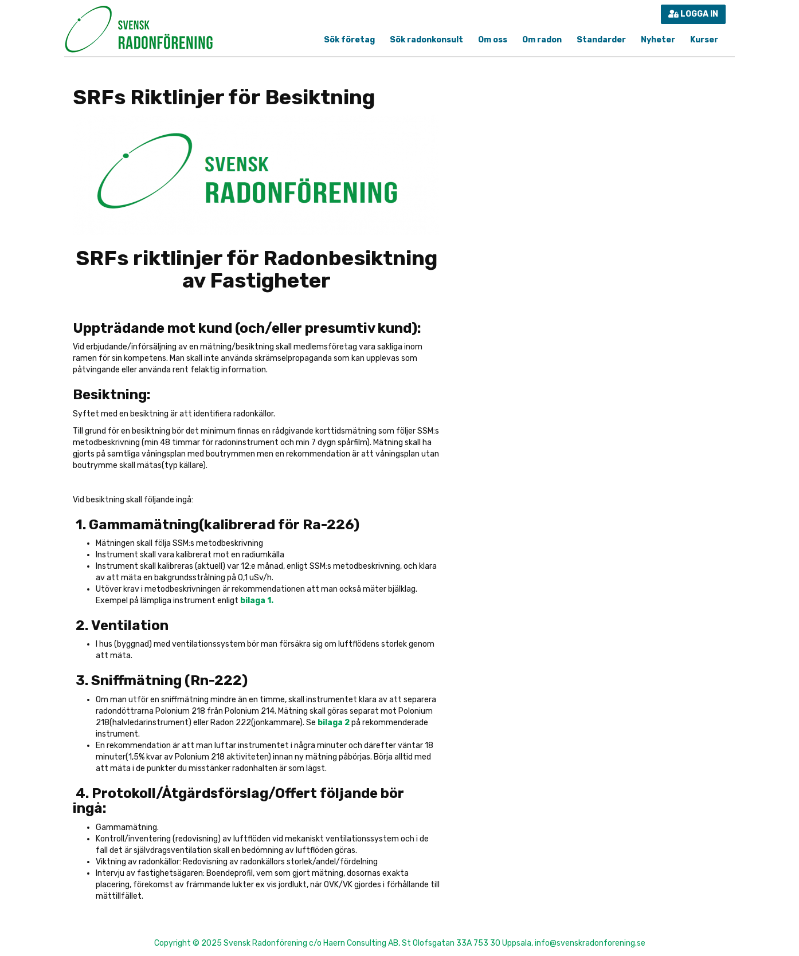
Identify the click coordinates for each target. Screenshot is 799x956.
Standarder (601, 40)
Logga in (693, 14)
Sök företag (349, 40)
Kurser (704, 40)
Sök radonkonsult (426, 40)
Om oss (492, 40)
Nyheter (658, 40)
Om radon (542, 40)
